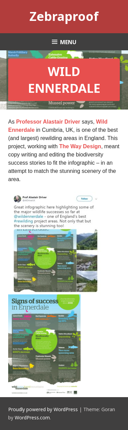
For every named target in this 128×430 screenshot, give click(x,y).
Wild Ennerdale (64, 80)
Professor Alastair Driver (48, 122)
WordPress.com (32, 417)
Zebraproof (64, 16)
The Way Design (80, 146)
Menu (68, 42)
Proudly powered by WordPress (43, 409)
